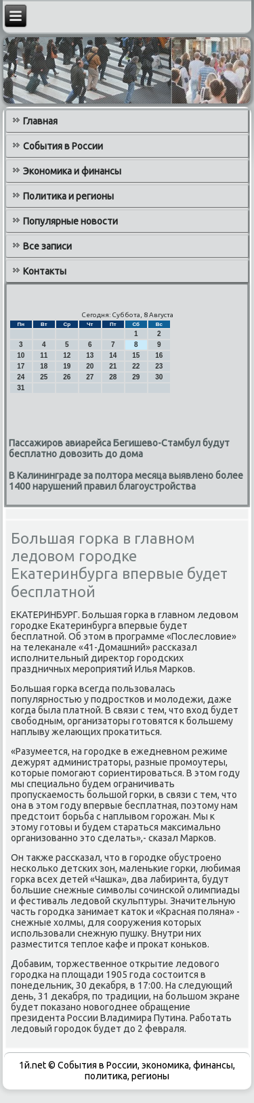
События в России (63, 146)
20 (89, 366)
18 (43, 366)
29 (136, 377)
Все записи (47, 246)
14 (113, 355)
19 (66, 366)
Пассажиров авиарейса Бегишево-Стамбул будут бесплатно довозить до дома (119, 448)
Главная (40, 121)
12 (66, 355)
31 (20, 388)
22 (136, 366)
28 (113, 377)
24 (20, 377)
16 (159, 355)
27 (89, 377)
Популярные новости (70, 221)
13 (89, 355)
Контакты (44, 271)
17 (20, 366)
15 (136, 355)
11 (43, 355)
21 (113, 366)
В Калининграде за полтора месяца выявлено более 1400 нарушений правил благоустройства (126, 481)
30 (159, 377)
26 (66, 377)
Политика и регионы (68, 196)
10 (20, 355)
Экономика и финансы (72, 171)
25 (43, 377)
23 (159, 366)
